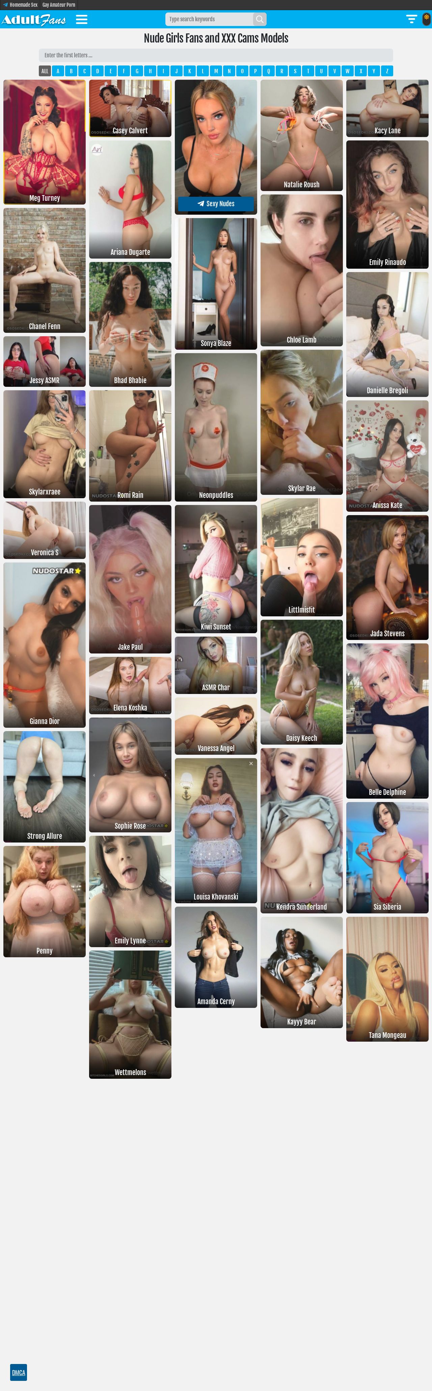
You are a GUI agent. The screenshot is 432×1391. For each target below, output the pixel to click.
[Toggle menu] (81, 20)
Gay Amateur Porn (59, 5)
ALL (45, 71)
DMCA (18, 1372)
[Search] (260, 19)
